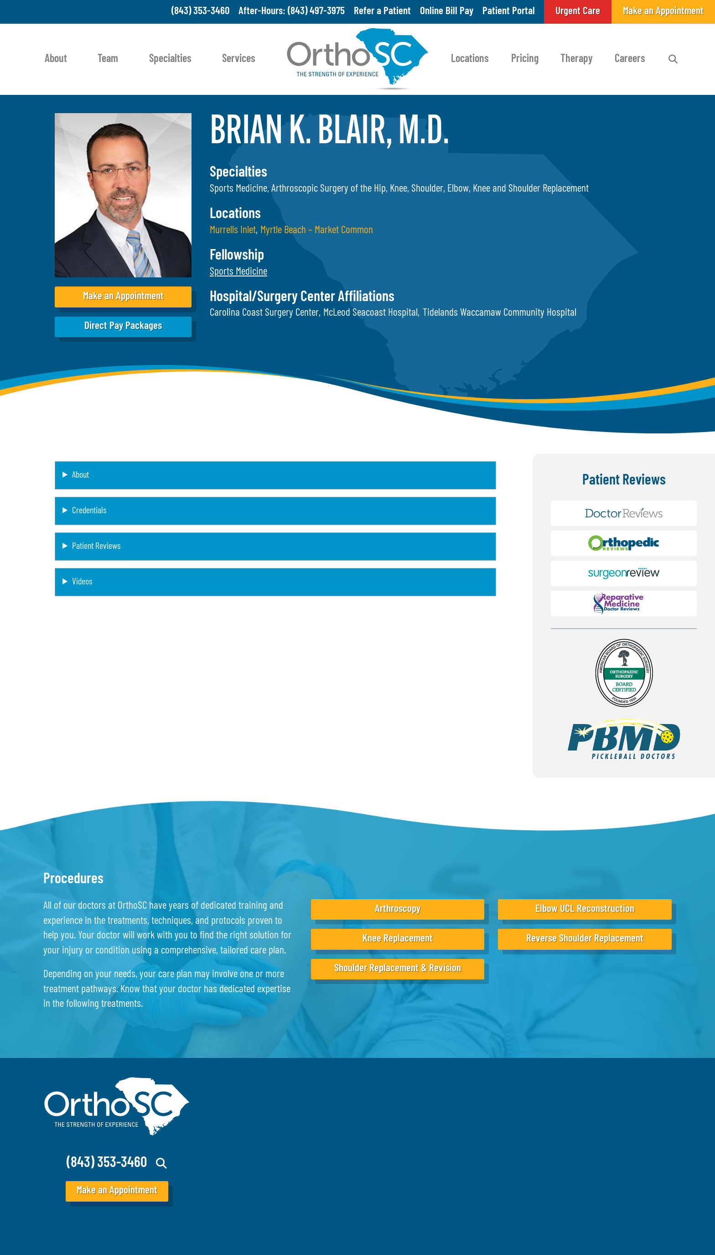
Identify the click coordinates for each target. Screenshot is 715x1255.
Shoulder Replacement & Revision (397, 968)
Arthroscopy (397, 909)
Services (238, 59)
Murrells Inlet (233, 230)
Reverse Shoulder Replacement (584, 939)
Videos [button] (82, 582)
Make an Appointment (123, 297)
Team (108, 59)
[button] (238, 272)
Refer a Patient (382, 11)
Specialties (170, 59)
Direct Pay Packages (123, 326)
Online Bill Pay (446, 11)
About (56, 59)
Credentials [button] (89, 511)
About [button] (80, 475)
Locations (470, 59)
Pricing (525, 59)
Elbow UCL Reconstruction (584, 909)
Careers (630, 59)
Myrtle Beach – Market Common (316, 230)
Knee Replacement (398, 939)
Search (673, 59)
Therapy (576, 59)
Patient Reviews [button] (96, 546)
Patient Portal (508, 11)
